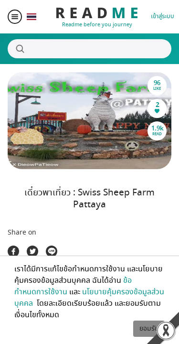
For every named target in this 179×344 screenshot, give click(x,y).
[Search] (89, 48)
